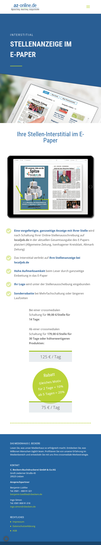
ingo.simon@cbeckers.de (23, 506)
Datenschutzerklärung (24, 526)
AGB (15, 530)
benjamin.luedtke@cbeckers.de (26, 494)
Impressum (18, 521)
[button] (6, 539)
